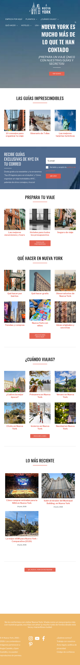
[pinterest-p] (31, 644)
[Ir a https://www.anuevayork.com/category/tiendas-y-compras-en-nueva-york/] (15, 325)
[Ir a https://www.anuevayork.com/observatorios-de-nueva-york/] (65, 294)
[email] (61, 161)
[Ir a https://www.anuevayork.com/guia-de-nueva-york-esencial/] (15, 134)
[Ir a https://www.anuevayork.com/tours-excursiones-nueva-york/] (14, 233)
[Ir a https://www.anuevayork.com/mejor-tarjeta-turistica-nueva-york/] (65, 134)
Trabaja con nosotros (66, 641)
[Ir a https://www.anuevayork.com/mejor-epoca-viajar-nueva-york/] (14, 395)
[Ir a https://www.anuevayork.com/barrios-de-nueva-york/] (14, 294)
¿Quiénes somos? (64, 638)
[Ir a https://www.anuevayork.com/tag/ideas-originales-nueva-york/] (65, 326)
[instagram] (31, 638)
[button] (75, 22)
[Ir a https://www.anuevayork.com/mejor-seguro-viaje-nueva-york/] (65, 232)
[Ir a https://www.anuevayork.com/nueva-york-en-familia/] (40, 324)
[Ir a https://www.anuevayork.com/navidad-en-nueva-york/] (65, 427)
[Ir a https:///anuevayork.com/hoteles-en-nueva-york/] (40, 233)
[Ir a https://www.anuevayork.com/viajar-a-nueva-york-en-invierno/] (40, 427)
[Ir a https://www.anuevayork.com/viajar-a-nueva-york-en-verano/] (65, 395)
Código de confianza (66, 652)
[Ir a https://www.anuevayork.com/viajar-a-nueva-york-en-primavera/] (40, 395)
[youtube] (38, 638)
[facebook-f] (44, 638)
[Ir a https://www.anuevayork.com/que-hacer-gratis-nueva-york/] (40, 293)
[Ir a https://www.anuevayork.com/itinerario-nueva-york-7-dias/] (40, 133)
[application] (36, 19)
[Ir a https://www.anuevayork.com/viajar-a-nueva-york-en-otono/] (14, 427)
